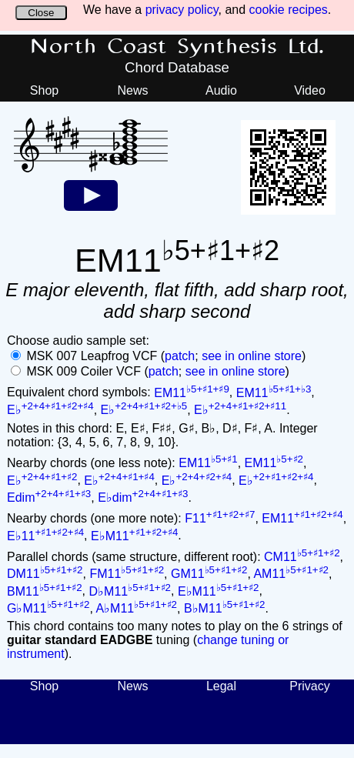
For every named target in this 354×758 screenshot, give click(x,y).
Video (310, 90)
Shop (44, 90)
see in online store (252, 355)
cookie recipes (288, 9)
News (132, 90)
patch (180, 355)
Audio (221, 90)
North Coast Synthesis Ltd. (177, 47)
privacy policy (182, 9)
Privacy (309, 686)
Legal (221, 686)
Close (41, 12)
